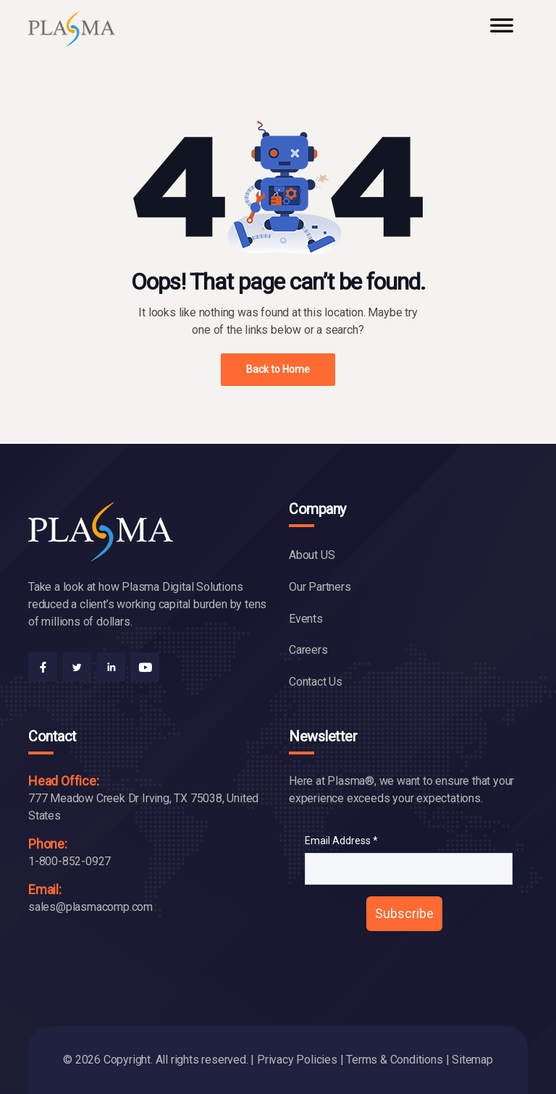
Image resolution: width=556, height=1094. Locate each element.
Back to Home (278, 369)
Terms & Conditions (394, 1059)
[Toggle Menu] (501, 32)
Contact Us (315, 682)
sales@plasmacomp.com (90, 907)
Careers (308, 650)
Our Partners (320, 587)
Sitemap (472, 1059)
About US (311, 555)
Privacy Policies (297, 1059)
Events (306, 619)
